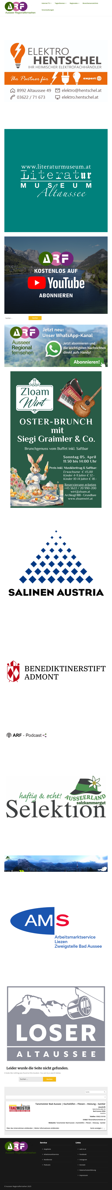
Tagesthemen (60, 3)
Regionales (74, 3)
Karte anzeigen (95, 1128)
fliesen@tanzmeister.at (96, 1120)
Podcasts (47, 1165)
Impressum (83, 1175)
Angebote (47, 1149)
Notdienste (48, 1160)
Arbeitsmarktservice (51, 1154)
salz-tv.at (82, 1149)
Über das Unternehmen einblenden (20, 1128)
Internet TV (46, 3)
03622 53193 (100, 1116)
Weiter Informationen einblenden (46, 1128)
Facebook (82, 1154)
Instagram (83, 1160)
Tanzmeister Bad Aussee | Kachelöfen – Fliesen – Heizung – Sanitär (80, 1123)
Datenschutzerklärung (87, 1170)
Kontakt (82, 1165)
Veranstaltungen (48, 10)
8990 (103, 1111)
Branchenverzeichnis (90, 3)
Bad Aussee (97, 1111)
